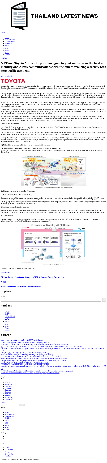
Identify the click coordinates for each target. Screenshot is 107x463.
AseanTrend (9, 399)
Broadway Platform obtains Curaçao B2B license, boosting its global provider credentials (30, 373)
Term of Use (9, 454)
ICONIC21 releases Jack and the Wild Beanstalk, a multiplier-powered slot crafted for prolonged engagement (37, 371)
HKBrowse (8, 395)
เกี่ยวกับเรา (9, 449)
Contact (7, 55)
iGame (7, 53)
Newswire (8, 388)
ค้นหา (3, 297)
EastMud (8, 390)
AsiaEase (8, 392)
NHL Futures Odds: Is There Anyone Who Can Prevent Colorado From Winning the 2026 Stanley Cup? (35, 344)
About (7, 328)
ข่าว (6, 48)
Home (7, 38)
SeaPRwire (8, 43)
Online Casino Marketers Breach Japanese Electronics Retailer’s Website (25, 342)
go (104, 300)
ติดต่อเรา (8, 452)
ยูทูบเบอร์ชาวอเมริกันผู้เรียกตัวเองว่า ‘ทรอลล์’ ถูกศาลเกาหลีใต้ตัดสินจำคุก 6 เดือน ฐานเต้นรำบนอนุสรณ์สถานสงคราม (42, 346)
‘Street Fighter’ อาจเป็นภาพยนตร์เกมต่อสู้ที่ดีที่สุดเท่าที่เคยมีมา (22, 340)
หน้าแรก (8, 311)
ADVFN (8, 383)
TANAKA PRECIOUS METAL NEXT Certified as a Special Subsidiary (24, 352)
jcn (2, 76)
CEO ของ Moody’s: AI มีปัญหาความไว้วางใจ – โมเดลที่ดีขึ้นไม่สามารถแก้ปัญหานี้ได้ (31, 356)
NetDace (8, 394)
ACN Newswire (10, 40)
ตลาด (7, 51)
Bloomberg (8, 386)
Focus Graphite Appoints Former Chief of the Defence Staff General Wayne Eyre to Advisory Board (34, 358)
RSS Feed (8, 456)
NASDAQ (8, 384)
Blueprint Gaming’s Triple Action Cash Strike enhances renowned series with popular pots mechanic (34, 360)
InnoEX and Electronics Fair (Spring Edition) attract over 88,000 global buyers (27, 354)
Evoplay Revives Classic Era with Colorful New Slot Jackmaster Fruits (24, 362)
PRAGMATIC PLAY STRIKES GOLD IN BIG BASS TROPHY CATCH (25, 364)
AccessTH (8, 397)
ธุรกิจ (7, 45)
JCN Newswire (10, 41)
